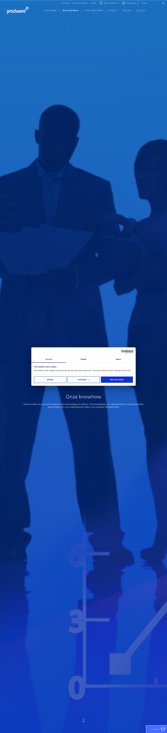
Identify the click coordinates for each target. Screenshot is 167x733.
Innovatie (125, 10)
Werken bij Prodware (80, 3)
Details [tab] (83, 359)
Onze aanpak (50, 10)
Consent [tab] (48, 359)
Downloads (65, 3)
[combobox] (152, 3)
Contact (93, 3)
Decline (50, 380)
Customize (83, 380)
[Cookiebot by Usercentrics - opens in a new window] (123, 351)
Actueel (112, 10)
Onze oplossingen (92, 10)
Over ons (140, 10)
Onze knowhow (69, 10)
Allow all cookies (117, 380)
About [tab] (118, 359)
